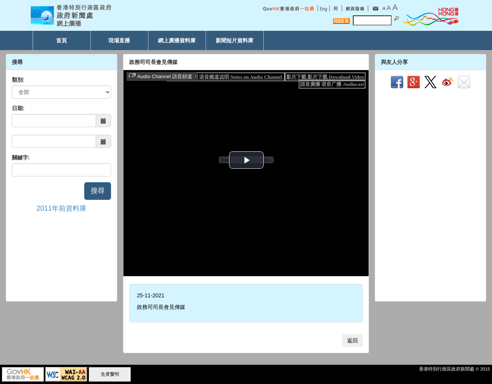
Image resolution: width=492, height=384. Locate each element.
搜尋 (98, 191)
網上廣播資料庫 (177, 40)
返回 (352, 340)
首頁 (61, 40)
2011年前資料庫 (61, 208)
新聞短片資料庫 (234, 40)
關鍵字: (21, 157)
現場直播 (119, 40)
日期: (18, 108)
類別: (18, 80)
